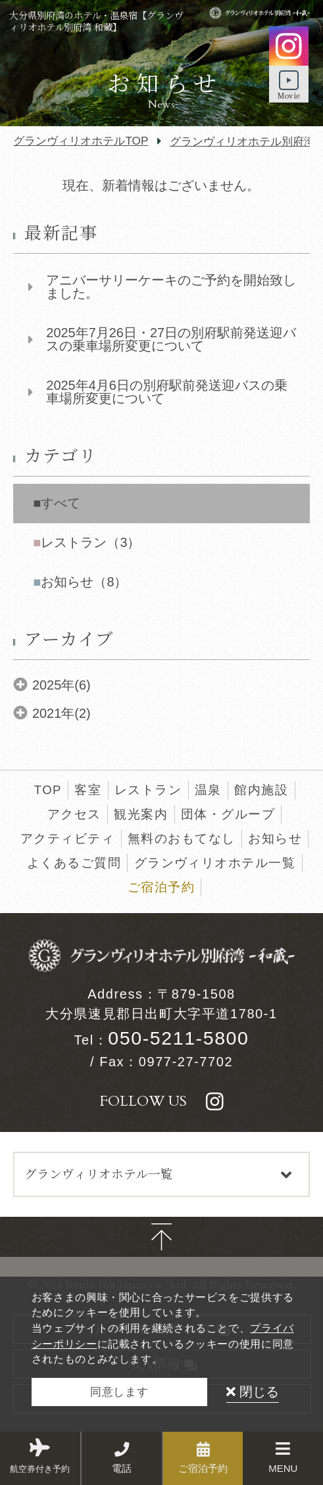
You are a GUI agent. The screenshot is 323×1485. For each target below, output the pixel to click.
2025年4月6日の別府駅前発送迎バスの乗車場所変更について (166, 392)
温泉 (208, 790)
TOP (48, 790)
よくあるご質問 (74, 863)
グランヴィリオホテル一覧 (215, 863)
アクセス (74, 814)
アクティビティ (67, 838)
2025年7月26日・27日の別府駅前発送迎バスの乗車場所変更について (171, 340)
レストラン (148, 790)
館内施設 (261, 790)
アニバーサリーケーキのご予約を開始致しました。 (171, 287)
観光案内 (141, 814)
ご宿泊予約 (161, 887)
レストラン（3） (90, 542)
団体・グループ (228, 814)
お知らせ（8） (84, 582)
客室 (87, 790)
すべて (60, 503)
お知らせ (275, 838)
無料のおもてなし (182, 838)
